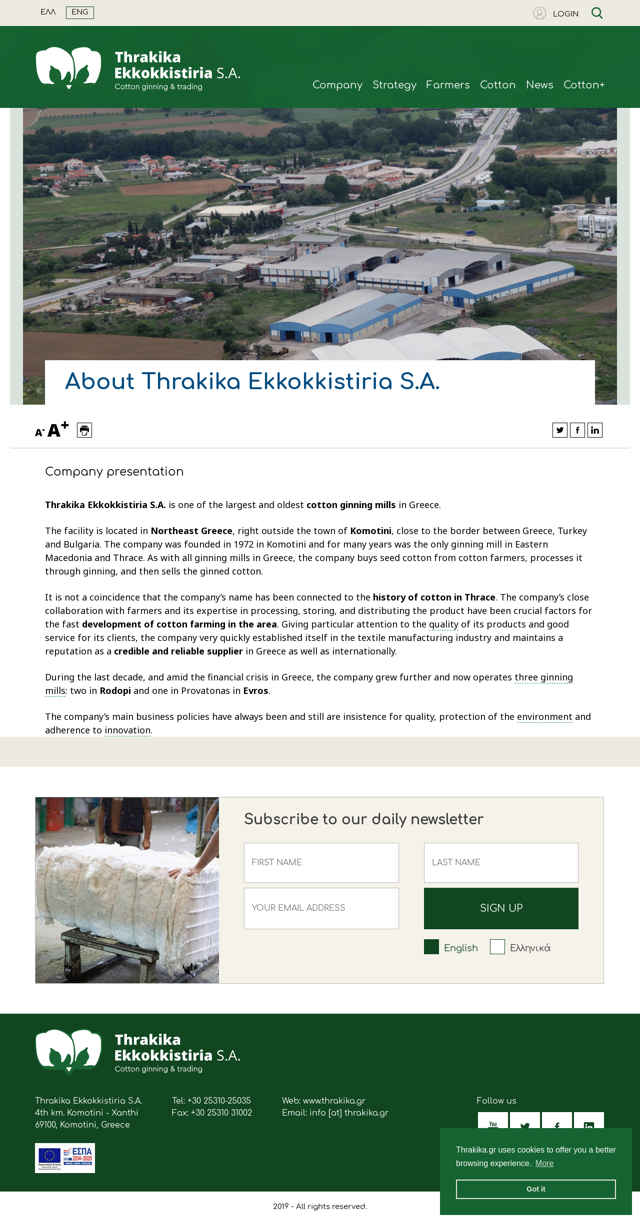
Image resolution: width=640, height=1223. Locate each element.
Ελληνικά (530, 948)
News (540, 85)
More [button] (545, 1163)
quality (443, 624)
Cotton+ (584, 85)
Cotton (498, 85)
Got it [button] (536, 1189)
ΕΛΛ (48, 12)
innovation (127, 730)
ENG (80, 12)
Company (337, 85)
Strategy (394, 85)
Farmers (448, 85)
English (461, 948)
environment (544, 716)
